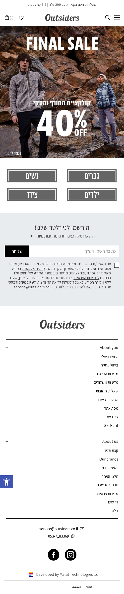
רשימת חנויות (108, 467)
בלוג (115, 510)
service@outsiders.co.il (33, 287)
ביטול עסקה (109, 365)
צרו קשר (112, 417)
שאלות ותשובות (107, 391)
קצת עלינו (111, 450)
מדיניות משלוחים (106, 382)
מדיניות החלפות (107, 373)
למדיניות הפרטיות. (86, 277)
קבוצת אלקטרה (33, 268)
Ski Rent (111, 425)
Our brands (108, 459)
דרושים (113, 502)
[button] (6, 481)
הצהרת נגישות (108, 399)
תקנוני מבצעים (107, 484)
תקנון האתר (110, 476)
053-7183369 (62, 536)
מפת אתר (111, 408)
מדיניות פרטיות (107, 493)
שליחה (17, 251)
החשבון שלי (109, 356)
